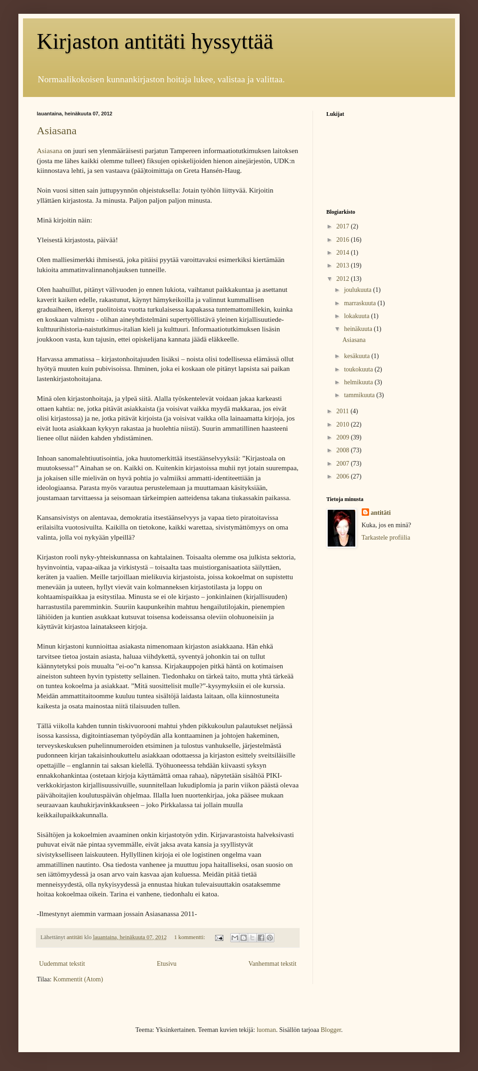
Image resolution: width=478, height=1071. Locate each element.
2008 (343, 450)
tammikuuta (360, 395)
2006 (343, 476)
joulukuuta (358, 289)
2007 (343, 463)
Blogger (331, 1029)
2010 (343, 424)
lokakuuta (357, 316)
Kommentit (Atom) (78, 979)
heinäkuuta (359, 328)
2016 (343, 239)
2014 (343, 252)
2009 (343, 437)
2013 (343, 265)
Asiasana (57, 131)
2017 (343, 226)
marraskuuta (360, 303)
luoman (266, 1029)
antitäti (381, 512)
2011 (343, 411)
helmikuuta (359, 382)
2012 (343, 278)
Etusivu (166, 963)
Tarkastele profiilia (386, 537)
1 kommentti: (190, 937)
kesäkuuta (357, 356)
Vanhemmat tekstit (272, 963)
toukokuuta (359, 369)
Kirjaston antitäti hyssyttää (155, 41)
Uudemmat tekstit (62, 963)
